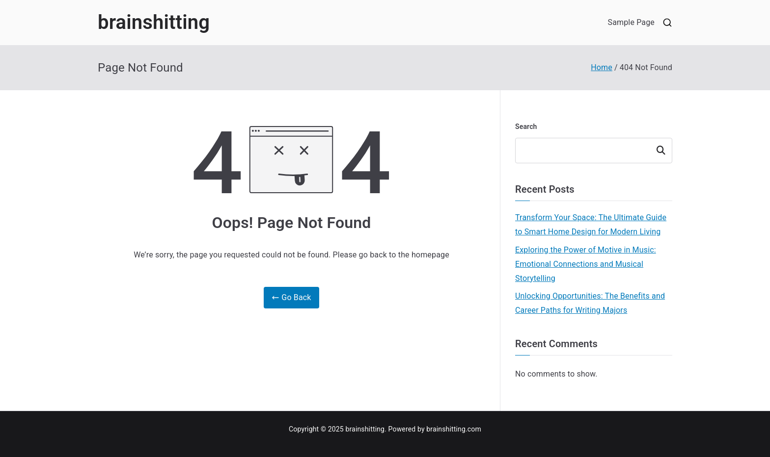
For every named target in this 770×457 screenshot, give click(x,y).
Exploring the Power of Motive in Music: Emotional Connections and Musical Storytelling (585, 264)
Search (526, 126)
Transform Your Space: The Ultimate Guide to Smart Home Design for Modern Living (590, 224)
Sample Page (631, 22)
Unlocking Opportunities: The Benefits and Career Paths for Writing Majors (590, 303)
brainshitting (154, 22)
